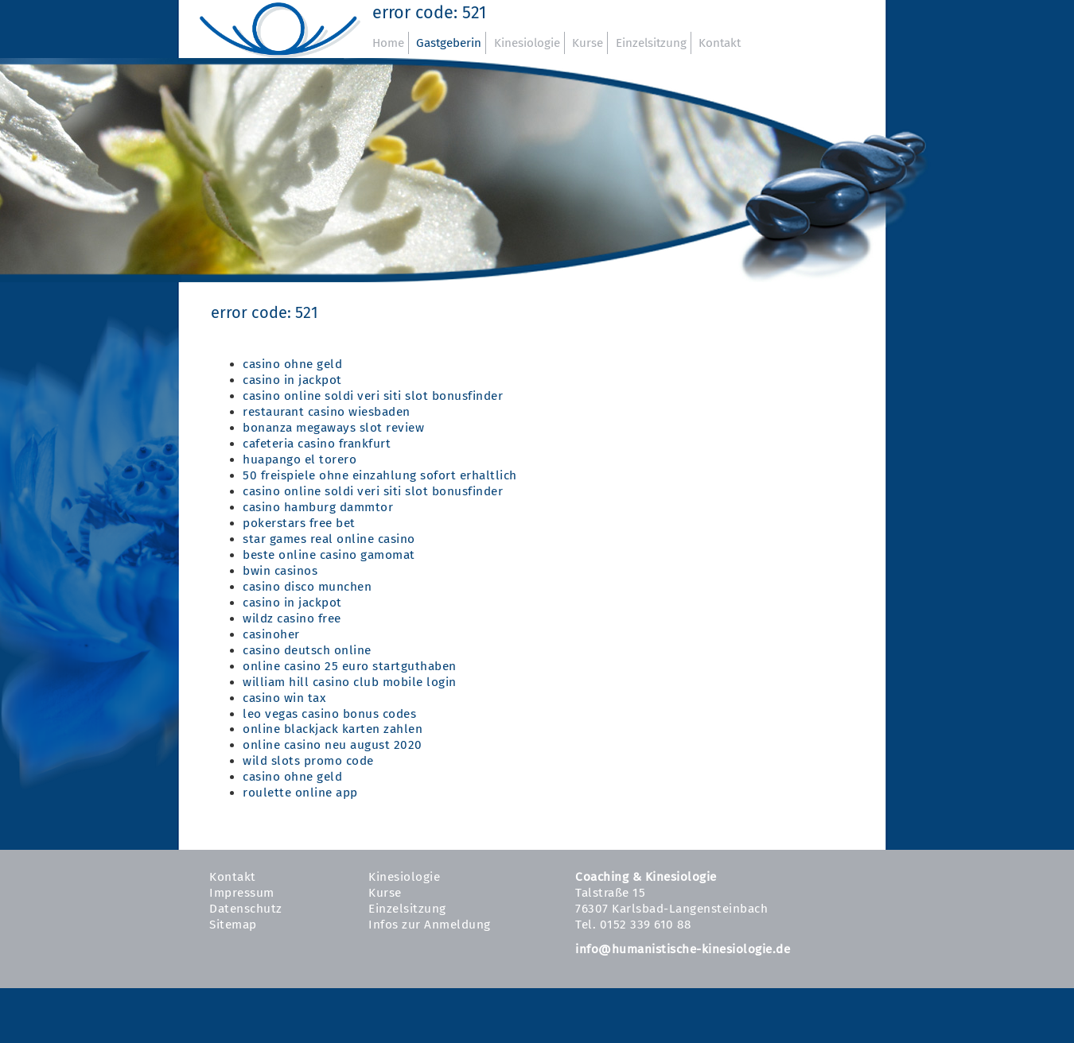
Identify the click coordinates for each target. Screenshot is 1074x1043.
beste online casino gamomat (329, 555)
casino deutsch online (307, 650)
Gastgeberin (448, 43)
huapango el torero (299, 459)
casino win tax (284, 698)
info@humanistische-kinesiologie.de (682, 949)
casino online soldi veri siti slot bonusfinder (373, 396)
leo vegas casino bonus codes (329, 714)
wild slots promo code (308, 761)
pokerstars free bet (299, 523)
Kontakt (719, 43)
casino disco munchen (307, 587)
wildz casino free (292, 618)
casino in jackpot (292, 380)
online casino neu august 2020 (332, 745)
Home (388, 43)
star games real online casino (329, 539)
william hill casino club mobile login (350, 682)
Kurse (587, 43)
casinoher (271, 634)
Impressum (241, 893)
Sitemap (233, 924)
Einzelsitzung (651, 43)
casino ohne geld (292, 364)
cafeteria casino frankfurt (317, 443)
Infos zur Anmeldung (429, 924)
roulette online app (300, 792)
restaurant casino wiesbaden (327, 412)
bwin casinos (280, 571)
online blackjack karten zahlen (332, 729)
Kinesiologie (527, 43)
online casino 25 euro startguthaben (350, 666)
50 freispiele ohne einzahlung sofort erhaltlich (380, 475)
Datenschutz (245, 908)
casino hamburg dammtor (318, 507)
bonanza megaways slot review (333, 428)
